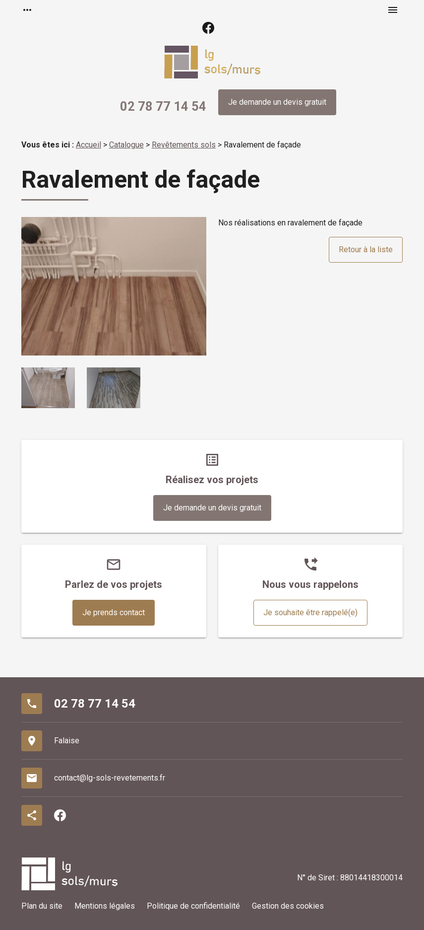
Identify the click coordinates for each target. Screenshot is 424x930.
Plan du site (41, 906)
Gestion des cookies (288, 906)
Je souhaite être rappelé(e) (310, 612)
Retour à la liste (366, 249)
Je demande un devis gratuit (277, 102)
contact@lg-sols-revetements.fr (109, 778)
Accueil (88, 144)
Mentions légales (104, 906)
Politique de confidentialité (193, 906)
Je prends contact (113, 612)
